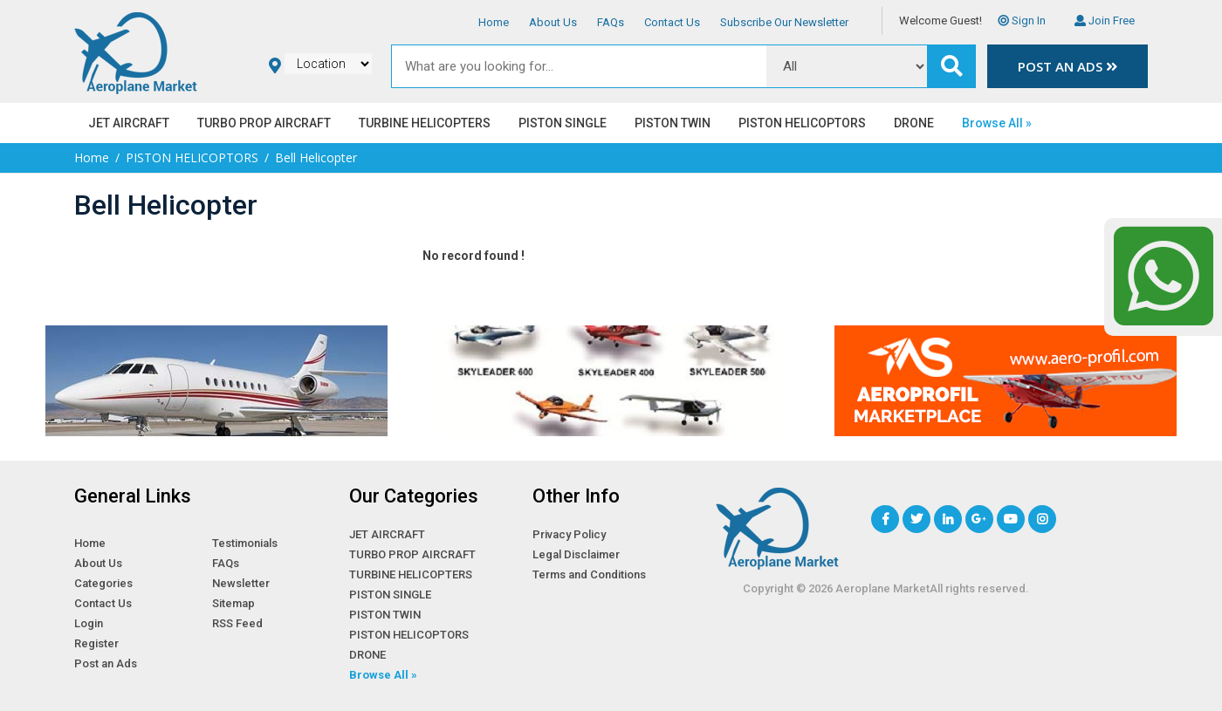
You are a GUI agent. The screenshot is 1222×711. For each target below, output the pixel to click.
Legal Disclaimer (576, 554)
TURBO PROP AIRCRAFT (264, 123)
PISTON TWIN (673, 123)
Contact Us (672, 22)
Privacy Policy (569, 534)
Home (493, 22)
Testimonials (245, 543)
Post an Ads (1067, 66)
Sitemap (233, 603)
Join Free (1104, 20)
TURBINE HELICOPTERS (425, 123)
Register (96, 643)
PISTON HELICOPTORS (802, 123)
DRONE (914, 123)
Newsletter (241, 583)
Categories (103, 583)
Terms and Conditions (589, 574)
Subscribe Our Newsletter (784, 22)
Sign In (1022, 20)
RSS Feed (237, 623)
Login (88, 623)
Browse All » (997, 123)
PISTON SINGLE (562, 123)
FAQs (610, 22)
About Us (553, 22)
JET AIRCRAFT (128, 123)
